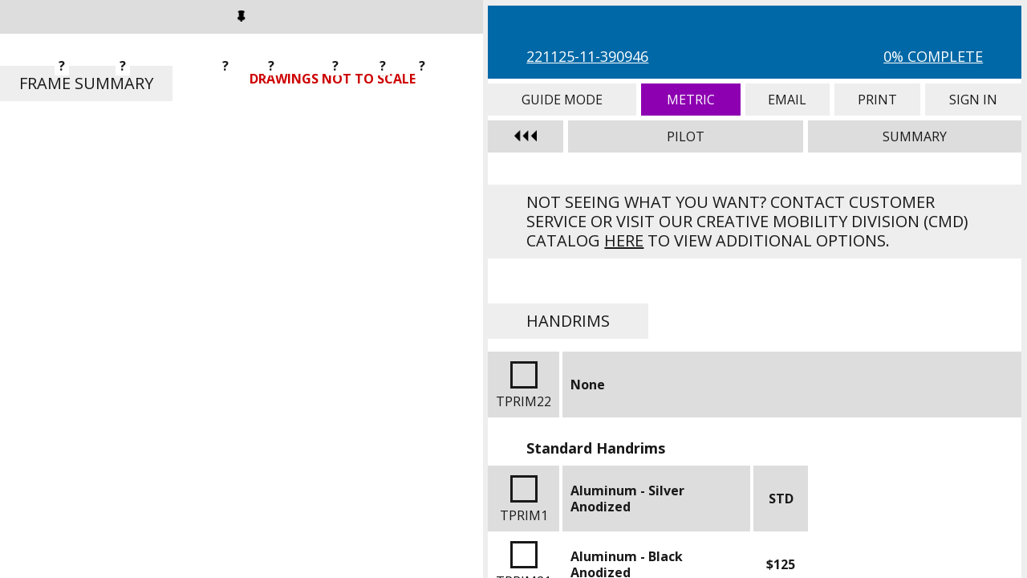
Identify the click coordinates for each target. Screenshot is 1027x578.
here (623, 240)
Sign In (973, 99)
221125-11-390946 (587, 56)
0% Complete (933, 56)
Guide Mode (562, 99)
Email (787, 99)
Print (877, 99)
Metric (690, 99)
